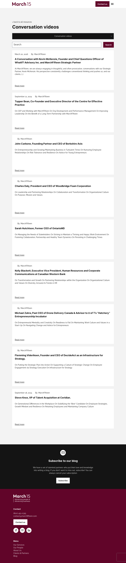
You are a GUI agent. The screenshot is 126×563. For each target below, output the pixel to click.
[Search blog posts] (56, 45)
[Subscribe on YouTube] (22, 530)
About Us (17, 550)
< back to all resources (22, 22)
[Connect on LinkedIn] (29, 530)
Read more (19, 86)
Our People (18, 548)
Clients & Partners (21, 553)
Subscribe (63, 480)
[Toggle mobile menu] (111, 4)
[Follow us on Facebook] (16, 530)
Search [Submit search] (108, 45)
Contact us (102, 4)
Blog (15, 556)
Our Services (18, 545)
